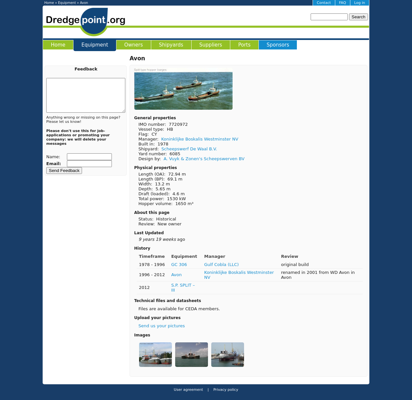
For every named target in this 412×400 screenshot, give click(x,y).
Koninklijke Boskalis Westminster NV (199, 139)
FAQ (342, 3)
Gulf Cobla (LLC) (221, 264)
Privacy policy (225, 390)
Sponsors (278, 45)
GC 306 (179, 264)
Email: (54, 163)
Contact (324, 3)
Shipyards (171, 45)
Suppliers (210, 45)
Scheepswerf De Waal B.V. (189, 148)
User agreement (188, 390)
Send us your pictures (161, 325)
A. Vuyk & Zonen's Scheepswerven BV (204, 158)
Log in (359, 3)
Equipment (67, 3)
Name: (54, 156)
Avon (176, 274)
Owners (133, 45)
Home (49, 3)
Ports (244, 45)
